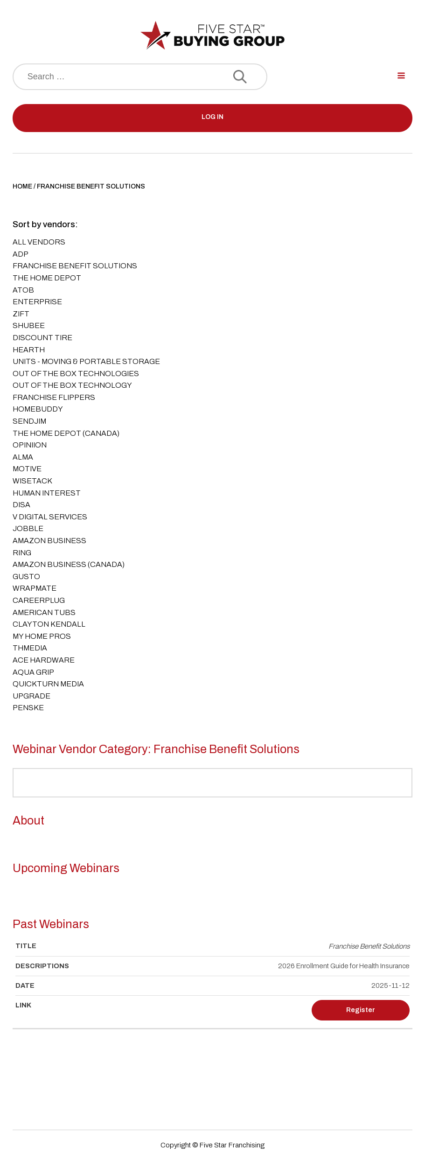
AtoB (23, 290)
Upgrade (31, 696)
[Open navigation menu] (401, 77)
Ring (22, 553)
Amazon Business (49, 541)
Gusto (26, 576)
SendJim (29, 421)
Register (360, 1009)
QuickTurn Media (48, 684)
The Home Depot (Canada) (66, 433)
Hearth (29, 350)
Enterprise (37, 302)
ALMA (23, 457)
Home (22, 186)
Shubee (29, 325)
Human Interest (47, 493)
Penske (28, 708)
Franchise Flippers (54, 397)
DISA (21, 505)
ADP (20, 254)
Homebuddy (38, 409)
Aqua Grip (33, 672)
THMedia (30, 648)
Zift (21, 314)
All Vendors (39, 242)
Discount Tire (42, 338)
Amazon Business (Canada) (69, 564)
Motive (27, 469)
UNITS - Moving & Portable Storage (86, 361)
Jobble (28, 528)
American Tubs (44, 612)
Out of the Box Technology (72, 385)
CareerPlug (39, 600)
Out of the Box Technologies (76, 373)
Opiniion (30, 445)
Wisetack (32, 481)
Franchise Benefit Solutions (75, 266)
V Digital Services (50, 517)
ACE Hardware (44, 660)
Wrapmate (34, 588)
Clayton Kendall (49, 624)
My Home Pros (42, 636)
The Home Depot (47, 278)
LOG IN (212, 116)
